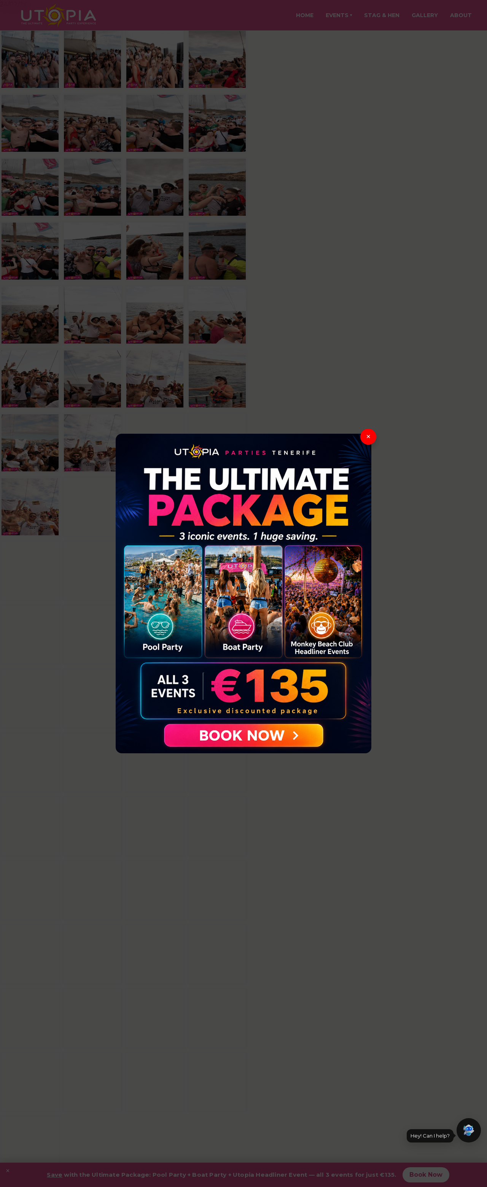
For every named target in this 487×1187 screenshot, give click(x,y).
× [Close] (368, 436)
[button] (469, 1130)
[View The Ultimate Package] (243, 593)
